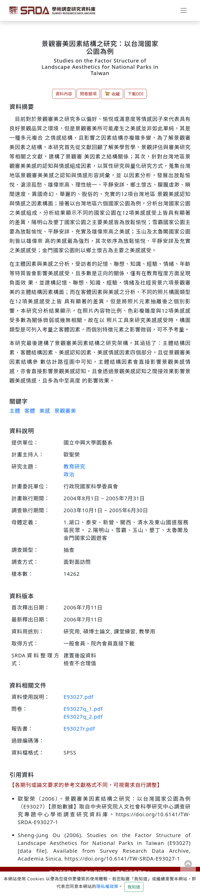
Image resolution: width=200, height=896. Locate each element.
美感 (44, 410)
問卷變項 (88, 94)
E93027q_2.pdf (83, 716)
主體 (14, 410)
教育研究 (74, 466)
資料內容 (63, 94)
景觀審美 (65, 410)
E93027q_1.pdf (83, 708)
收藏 (112, 94)
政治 (69, 474)
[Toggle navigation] (184, 10)
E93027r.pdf (79, 728)
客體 (29, 410)
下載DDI (135, 94)
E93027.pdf (78, 696)
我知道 (134, 887)
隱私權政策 (107, 886)
